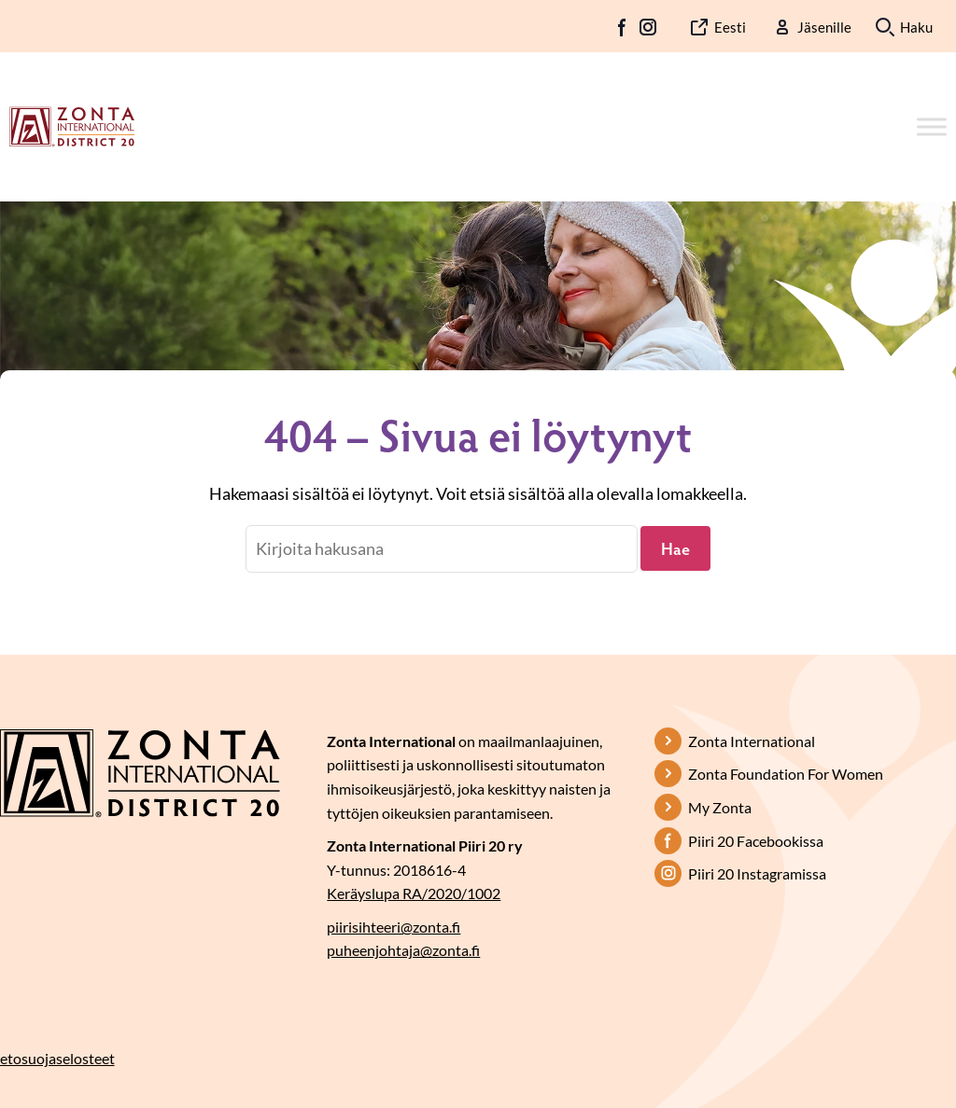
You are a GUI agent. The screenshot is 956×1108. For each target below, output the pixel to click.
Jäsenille (824, 27)
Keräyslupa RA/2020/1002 (413, 893)
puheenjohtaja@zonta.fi (403, 950)
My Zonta (720, 807)
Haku (916, 27)
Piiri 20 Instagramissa (757, 873)
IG (648, 27)
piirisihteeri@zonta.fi (393, 926)
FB (623, 27)
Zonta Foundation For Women (785, 774)
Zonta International (751, 741)
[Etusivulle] (71, 125)
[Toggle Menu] (932, 126)
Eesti (730, 27)
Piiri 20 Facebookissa (755, 841)
